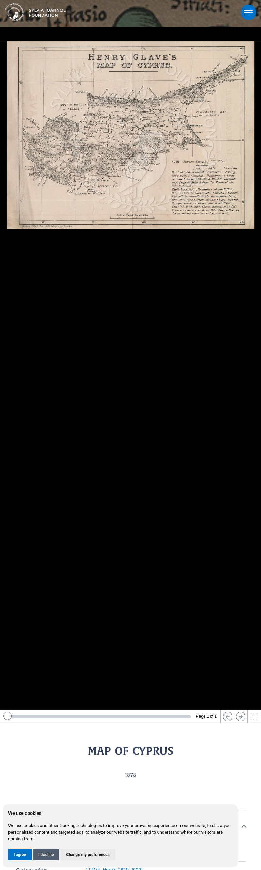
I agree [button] (20, 854)
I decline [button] (46, 854)
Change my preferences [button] (88, 854)
